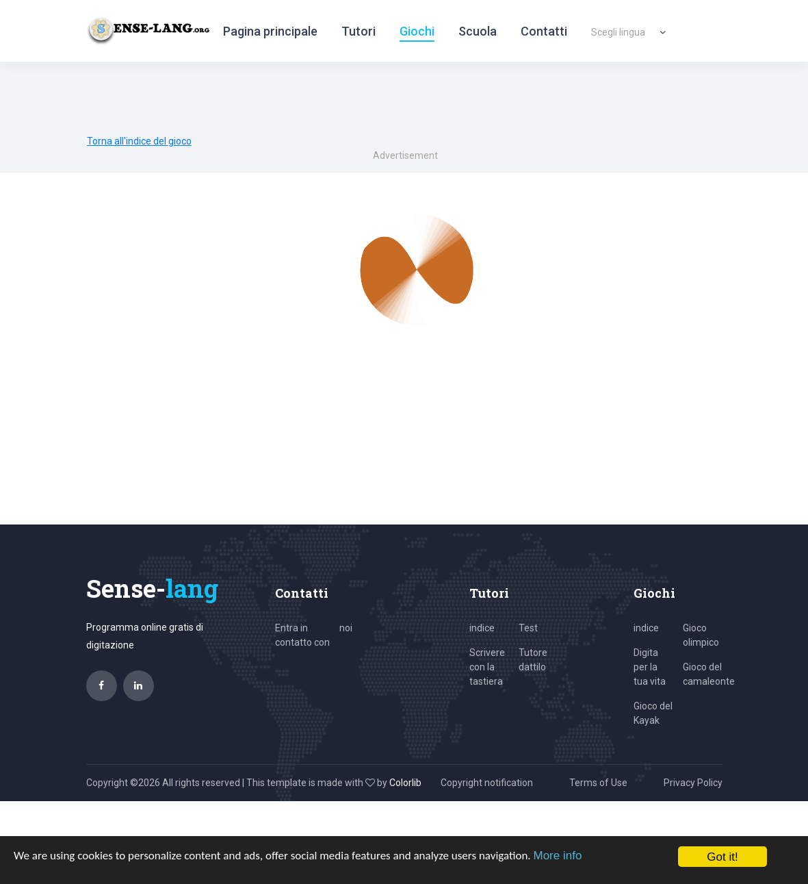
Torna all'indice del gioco (139, 141)
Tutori (358, 31)
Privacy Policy (693, 782)
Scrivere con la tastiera (487, 667)
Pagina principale (270, 31)
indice (482, 627)
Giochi (417, 31)
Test (528, 627)
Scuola (477, 31)
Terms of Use (598, 782)
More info (557, 855)
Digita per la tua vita (650, 667)
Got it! (722, 856)
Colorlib (405, 782)
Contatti (544, 31)
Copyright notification (487, 782)
